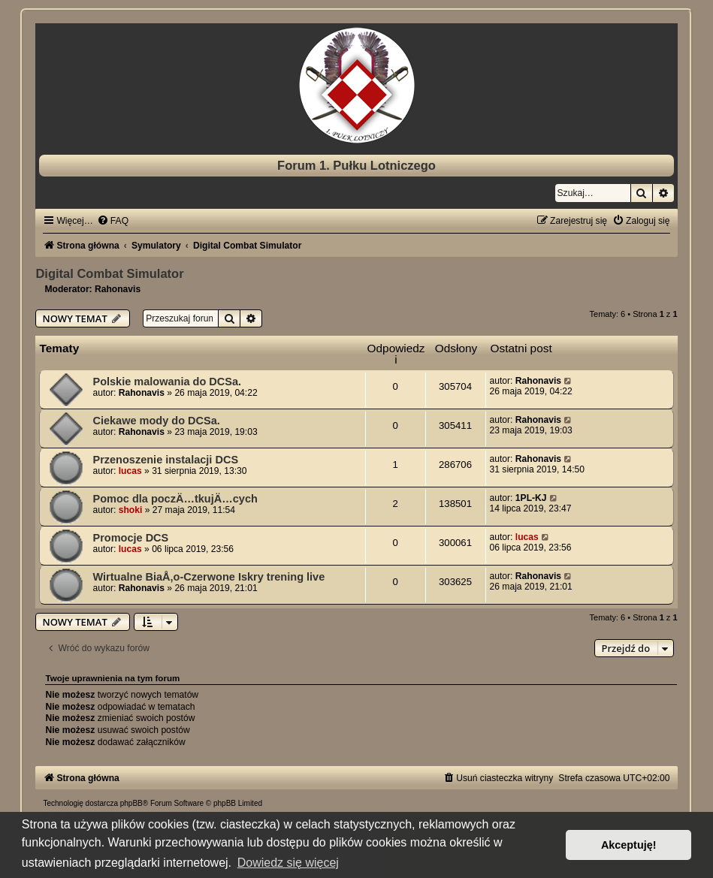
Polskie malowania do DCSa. (166, 382)
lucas (130, 471)
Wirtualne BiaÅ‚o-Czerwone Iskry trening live (208, 577)
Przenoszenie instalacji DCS (165, 460)
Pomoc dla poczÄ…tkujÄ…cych (174, 499)
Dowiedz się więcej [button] (288, 862)
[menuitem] (112, 221)
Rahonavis (117, 289)
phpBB (131, 803)
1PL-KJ (531, 498)
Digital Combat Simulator (109, 273)
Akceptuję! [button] (629, 845)
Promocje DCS (130, 538)
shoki (131, 510)
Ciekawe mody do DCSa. (155, 421)
